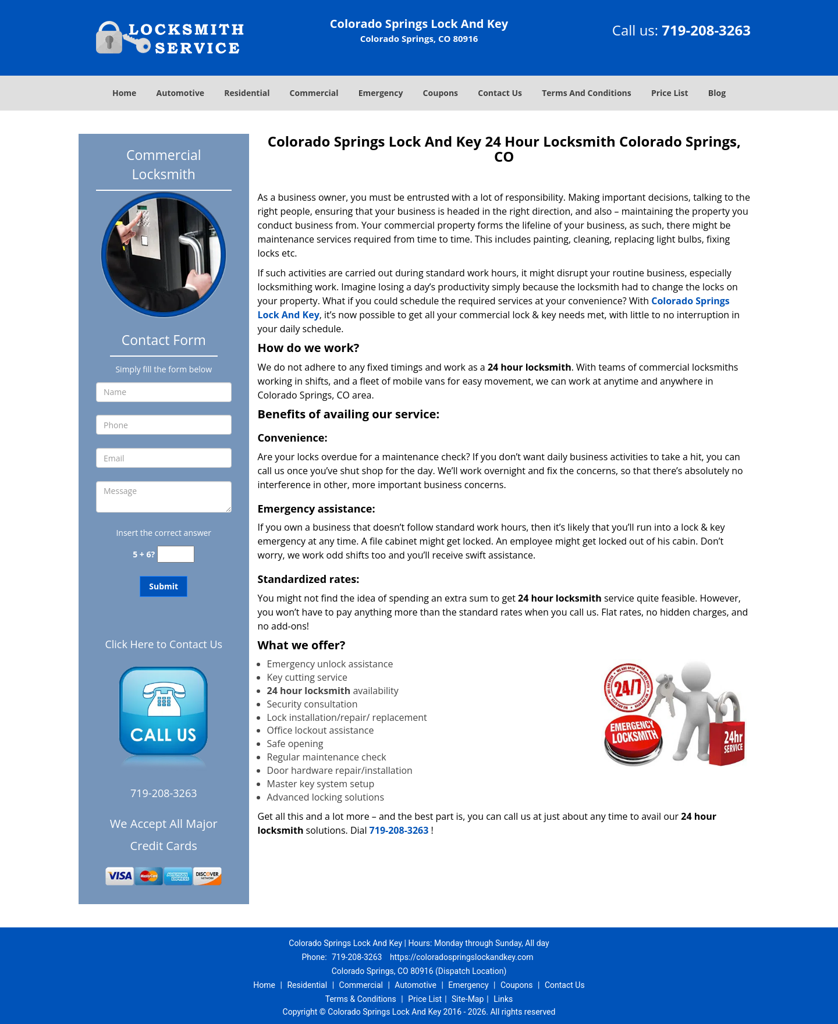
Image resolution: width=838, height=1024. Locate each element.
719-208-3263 (706, 30)
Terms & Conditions (360, 999)
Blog (717, 92)
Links (503, 999)
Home (124, 92)
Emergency (380, 92)
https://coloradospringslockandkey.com (462, 957)
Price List (669, 92)
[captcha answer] (175, 554)
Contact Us (500, 92)
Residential (246, 92)
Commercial (314, 92)
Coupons (440, 92)
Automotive (181, 92)
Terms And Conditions (586, 92)
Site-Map (468, 999)
